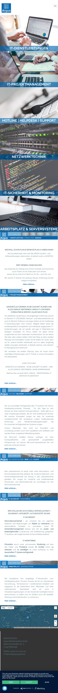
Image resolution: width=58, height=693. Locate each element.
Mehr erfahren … (29, 284)
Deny (11, 682)
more (47, 682)
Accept (29, 682)
